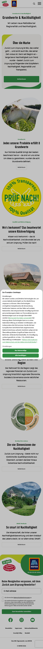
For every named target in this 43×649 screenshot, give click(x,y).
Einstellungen (7, 346)
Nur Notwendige (20, 350)
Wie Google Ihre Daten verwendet (20, 318)
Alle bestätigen (20, 355)
